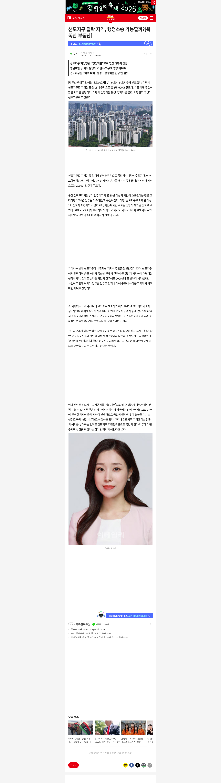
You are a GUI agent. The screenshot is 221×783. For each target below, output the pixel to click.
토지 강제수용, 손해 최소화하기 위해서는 (89, 633)
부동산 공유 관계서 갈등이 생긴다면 (87, 629)
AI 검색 (143, 17)
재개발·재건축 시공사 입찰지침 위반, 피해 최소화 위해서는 (98, 637)
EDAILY (69, 17)
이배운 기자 (86, 52)
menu (151, 18)
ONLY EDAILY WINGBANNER (110, 17)
